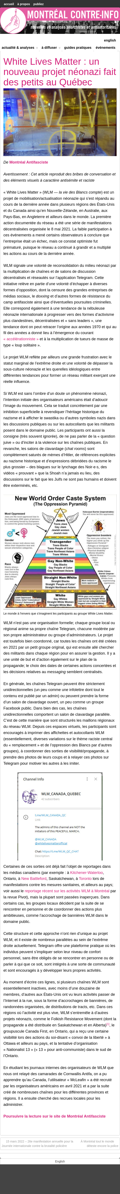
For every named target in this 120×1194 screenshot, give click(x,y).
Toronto (85, 878)
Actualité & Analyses (20, 48)
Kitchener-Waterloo (86, 873)
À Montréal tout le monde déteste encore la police (99, 1143)
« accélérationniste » (21, 339)
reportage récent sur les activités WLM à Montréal (67, 891)
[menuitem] (110, 40)
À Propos (23, 4)
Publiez (38, 4)
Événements (106, 47)
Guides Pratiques (77, 47)
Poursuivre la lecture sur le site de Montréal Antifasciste (54, 1116)
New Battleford (33, 878)
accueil (9, 4)
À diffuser (51, 48)
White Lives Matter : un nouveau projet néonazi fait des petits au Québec (59, 71)
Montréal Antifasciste (28, 162)
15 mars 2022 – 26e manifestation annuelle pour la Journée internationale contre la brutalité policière (37, 1143)
